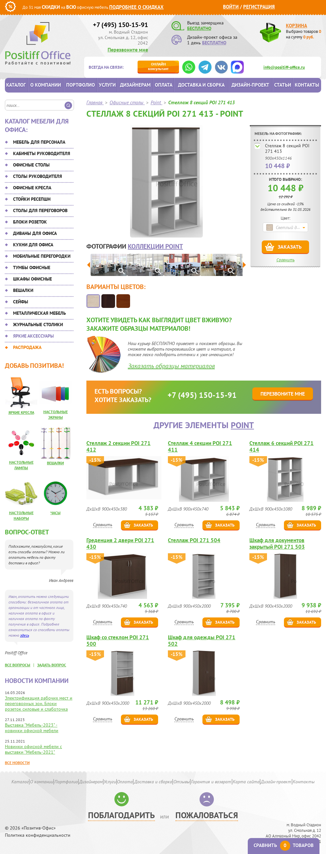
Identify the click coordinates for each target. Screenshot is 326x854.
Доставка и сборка (201, 85)
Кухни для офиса (33, 245)
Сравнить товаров (284, 845)
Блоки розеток (30, 222)
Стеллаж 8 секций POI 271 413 (287, 148)
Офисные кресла (32, 188)
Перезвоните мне (128, 49)
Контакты (307, 85)
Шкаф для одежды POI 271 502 (201, 640)
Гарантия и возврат (211, 782)
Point (242, 425)
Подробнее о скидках (136, 7)
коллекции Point (155, 246)
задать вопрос (51, 664)
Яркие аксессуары (33, 336)
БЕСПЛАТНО (199, 28)
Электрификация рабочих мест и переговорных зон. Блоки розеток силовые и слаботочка (38, 703)
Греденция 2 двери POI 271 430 (120, 543)
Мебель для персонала (39, 142)
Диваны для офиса (35, 233)
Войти (231, 7)
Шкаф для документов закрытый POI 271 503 (277, 543)
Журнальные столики (38, 324)
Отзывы (181, 782)
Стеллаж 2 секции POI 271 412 (118, 446)
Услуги (107, 85)
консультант (158, 66)
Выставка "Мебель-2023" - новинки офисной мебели (31, 727)
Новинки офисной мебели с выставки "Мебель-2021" (33, 749)
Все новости (17, 762)
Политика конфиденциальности (37, 835)
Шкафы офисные (32, 279)
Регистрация (259, 7)
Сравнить (285, 260)
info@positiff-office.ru (284, 67)
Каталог (16, 85)
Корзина (296, 25)
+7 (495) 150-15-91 (120, 25)
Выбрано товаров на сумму (303, 34)
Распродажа (27, 347)
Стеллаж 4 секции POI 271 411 (200, 446)
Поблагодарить (121, 815)
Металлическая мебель (39, 313)
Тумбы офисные (31, 267)
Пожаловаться (206, 815)
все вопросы (17, 664)
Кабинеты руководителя (41, 153)
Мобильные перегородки (41, 256)
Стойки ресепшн (32, 199)
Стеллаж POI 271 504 (194, 540)
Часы (56, 512)
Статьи (282, 85)
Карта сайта (246, 782)
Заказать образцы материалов (171, 366)
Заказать (290, 246)
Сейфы (20, 302)
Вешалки (23, 290)
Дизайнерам (135, 85)
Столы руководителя (37, 176)
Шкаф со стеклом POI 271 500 (117, 640)
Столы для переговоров (40, 210)
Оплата (163, 85)
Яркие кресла (21, 412)
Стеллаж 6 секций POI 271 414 (281, 446)
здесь (24, 635)
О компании (45, 85)
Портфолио (80, 85)
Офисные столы (31, 165)
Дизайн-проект (250, 85)
